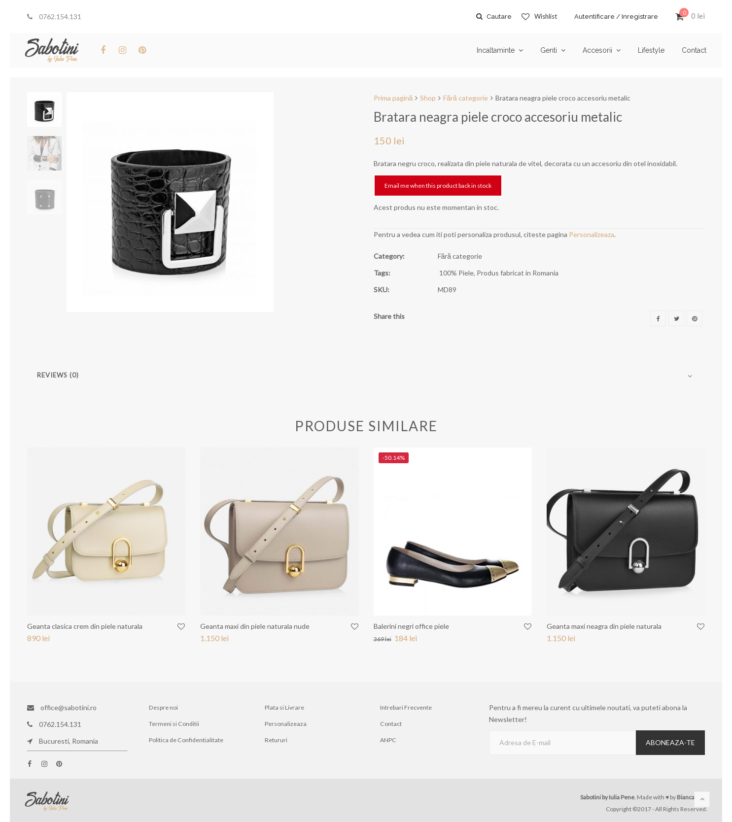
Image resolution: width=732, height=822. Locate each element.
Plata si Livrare (284, 707)
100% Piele (456, 273)
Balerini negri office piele (411, 626)
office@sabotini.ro (62, 707)
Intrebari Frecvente (406, 707)
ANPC (388, 741)
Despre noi (164, 707)
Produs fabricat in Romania (517, 273)
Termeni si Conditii (175, 724)
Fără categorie (465, 98)
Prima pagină (393, 98)
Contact (391, 724)
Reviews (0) (58, 375)
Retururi (276, 741)
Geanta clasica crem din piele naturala (84, 626)
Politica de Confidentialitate (186, 741)
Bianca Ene (691, 797)
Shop (428, 98)
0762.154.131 (54, 16)
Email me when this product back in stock (437, 185)
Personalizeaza (591, 234)
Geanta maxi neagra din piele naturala (604, 626)
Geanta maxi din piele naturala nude (255, 626)
